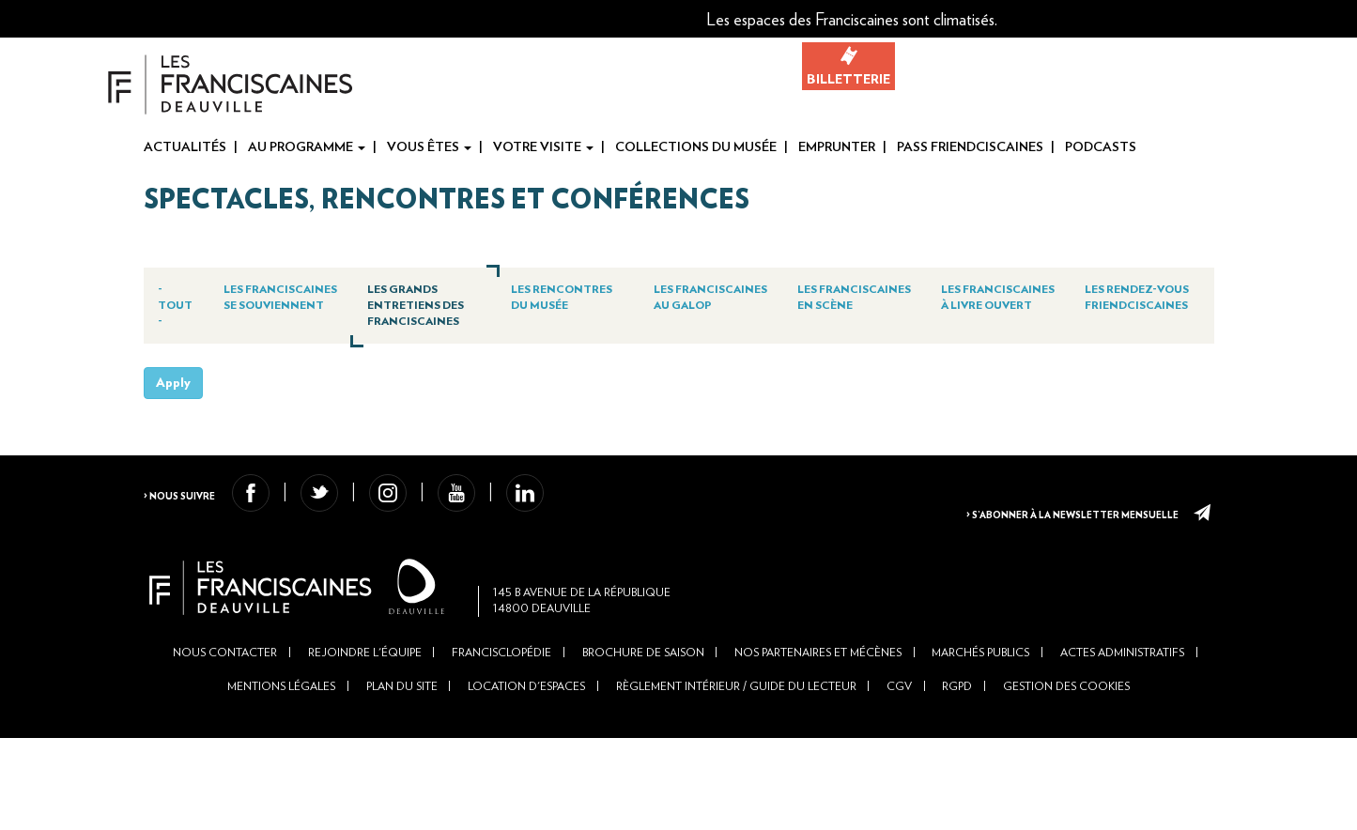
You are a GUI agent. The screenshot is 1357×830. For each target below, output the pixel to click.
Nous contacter (224, 742)
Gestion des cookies (1068, 777)
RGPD (959, 777)
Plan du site (401, 777)
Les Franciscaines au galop (714, 303)
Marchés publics (982, 742)
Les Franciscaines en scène (854, 303)
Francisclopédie (501, 742)
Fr (1313, 19)
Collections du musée (696, 147)
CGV (900, 777)
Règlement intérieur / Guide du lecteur (736, 777)
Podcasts (1100, 147)
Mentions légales (280, 777)
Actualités (185, 147)
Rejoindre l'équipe (364, 742)
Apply (173, 440)
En (1343, 19)
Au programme (306, 147)
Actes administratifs (1124, 742)
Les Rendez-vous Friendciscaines (1138, 303)
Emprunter (836, 147)
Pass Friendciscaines (970, 147)
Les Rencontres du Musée (568, 303)
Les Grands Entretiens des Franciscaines (434, 311)
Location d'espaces (526, 777)
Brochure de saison (643, 742)
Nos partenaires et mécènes (818, 742)
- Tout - (184, 303)
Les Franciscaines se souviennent (295, 311)
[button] (1205, 19)
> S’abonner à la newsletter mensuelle (1058, 565)
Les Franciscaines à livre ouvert (994, 303)
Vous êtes (429, 147)
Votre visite (543, 147)
